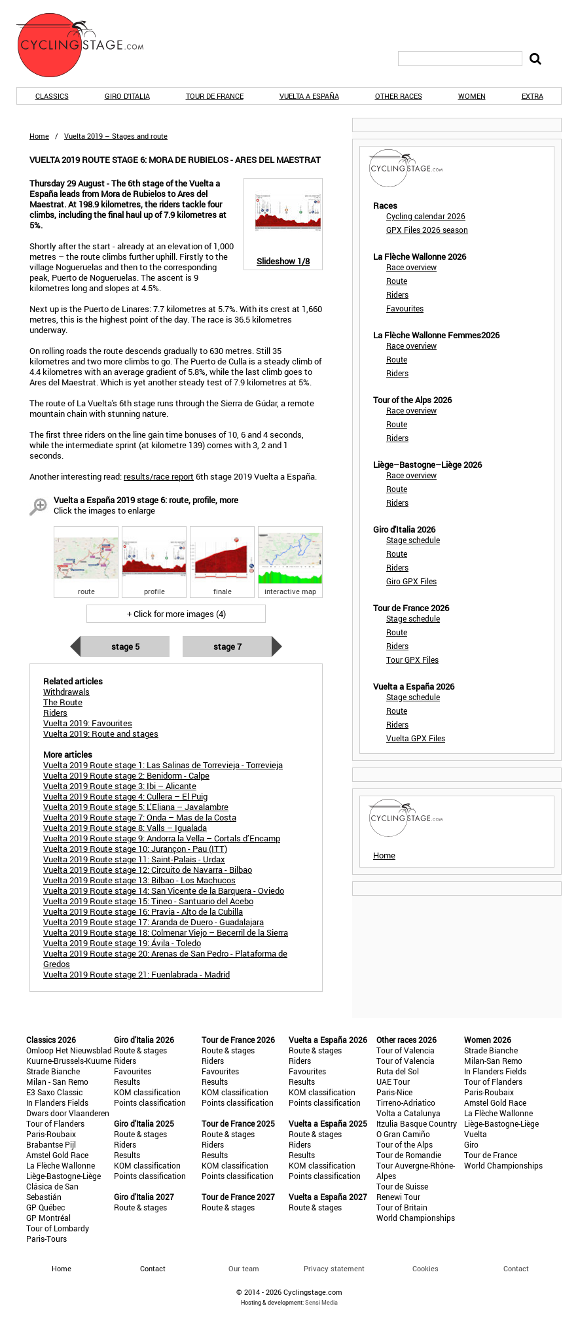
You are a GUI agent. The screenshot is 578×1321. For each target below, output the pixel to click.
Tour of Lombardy (57, 1228)
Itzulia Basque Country (416, 1123)
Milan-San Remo (493, 1060)
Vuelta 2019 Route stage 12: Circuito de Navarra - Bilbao (147, 869)
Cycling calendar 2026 (425, 216)
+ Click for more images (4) (176, 614)
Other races (398, 96)
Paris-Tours (46, 1238)
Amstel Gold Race (57, 1155)
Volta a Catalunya (408, 1113)
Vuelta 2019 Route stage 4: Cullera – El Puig (125, 796)
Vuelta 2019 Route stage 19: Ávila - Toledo (122, 943)
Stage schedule (413, 540)
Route (396, 280)
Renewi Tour (398, 1196)
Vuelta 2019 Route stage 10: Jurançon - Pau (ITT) (135, 848)
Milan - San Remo (57, 1081)
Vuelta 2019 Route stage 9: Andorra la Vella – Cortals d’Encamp (161, 838)
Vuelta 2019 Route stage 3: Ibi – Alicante (119, 786)
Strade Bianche (53, 1071)
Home (39, 136)
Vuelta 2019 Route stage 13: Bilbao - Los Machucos (139, 880)
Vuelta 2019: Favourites (87, 723)
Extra (532, 96)
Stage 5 (125, 646)
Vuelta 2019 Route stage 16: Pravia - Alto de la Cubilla (143, 911)
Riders (397, 294)
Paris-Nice (394, 1092)
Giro (471, 1144)
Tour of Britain (401, 1207)
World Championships (415, 1217)
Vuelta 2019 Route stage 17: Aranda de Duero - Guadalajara (153, 922)
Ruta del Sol (397, 1071)
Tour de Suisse (402, 1186)
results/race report (159, 476)
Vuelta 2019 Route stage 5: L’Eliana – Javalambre (135, 807)
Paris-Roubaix (51, 1134)
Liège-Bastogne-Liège (63, 1176)
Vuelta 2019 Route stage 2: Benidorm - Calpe (126, 775)
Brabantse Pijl (51, 1144)
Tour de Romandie (408, 1155)
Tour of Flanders (55, 1123)
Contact (516, 1268)
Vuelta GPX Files (415, 738)
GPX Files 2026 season (427, 229)
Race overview (411, 267)
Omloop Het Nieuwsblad (69, 1050)
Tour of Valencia (405, 1050)
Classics (52, 96)
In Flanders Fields (57, 1102)
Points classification (150, 1102)
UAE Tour (393, 1081)
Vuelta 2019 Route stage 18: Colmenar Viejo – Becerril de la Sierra (165, 932)
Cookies (425, 1268)
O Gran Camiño (403, 1134)
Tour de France (215, 96)
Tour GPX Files (412, 659)
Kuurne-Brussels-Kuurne (68, 1060)
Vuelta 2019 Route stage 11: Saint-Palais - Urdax (134, 859)
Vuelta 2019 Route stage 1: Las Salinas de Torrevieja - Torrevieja (163, 765)
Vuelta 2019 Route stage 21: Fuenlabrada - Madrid (136, 974)
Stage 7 (227, 646)
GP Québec (45, 1207)
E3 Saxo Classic (54, 1092)
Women (472, 96)
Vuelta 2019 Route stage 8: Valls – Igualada (125, 828)
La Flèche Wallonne (60, 1165)
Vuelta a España (309, 96)
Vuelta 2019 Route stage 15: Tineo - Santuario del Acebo (148, 901)
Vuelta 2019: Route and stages (100, 733)
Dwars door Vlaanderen (67, 1113)
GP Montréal (48, 1217)
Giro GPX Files (411, 581)
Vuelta (475, 1134)
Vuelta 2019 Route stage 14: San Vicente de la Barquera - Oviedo (163, 890)
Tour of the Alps (404, 1144)
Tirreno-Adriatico (405, 1102)
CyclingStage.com (88, 45)
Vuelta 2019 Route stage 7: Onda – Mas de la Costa (139, 817)
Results (127, 1081)
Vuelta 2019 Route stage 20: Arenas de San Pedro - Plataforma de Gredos (165, 958)
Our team (243, 1268)
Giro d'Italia (127, 96)
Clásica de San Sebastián (52, 1191)
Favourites (405, 308)
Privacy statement (334, 1268)
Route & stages (140, 1050)
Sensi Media (321, 1302)
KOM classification (147, 1092)
